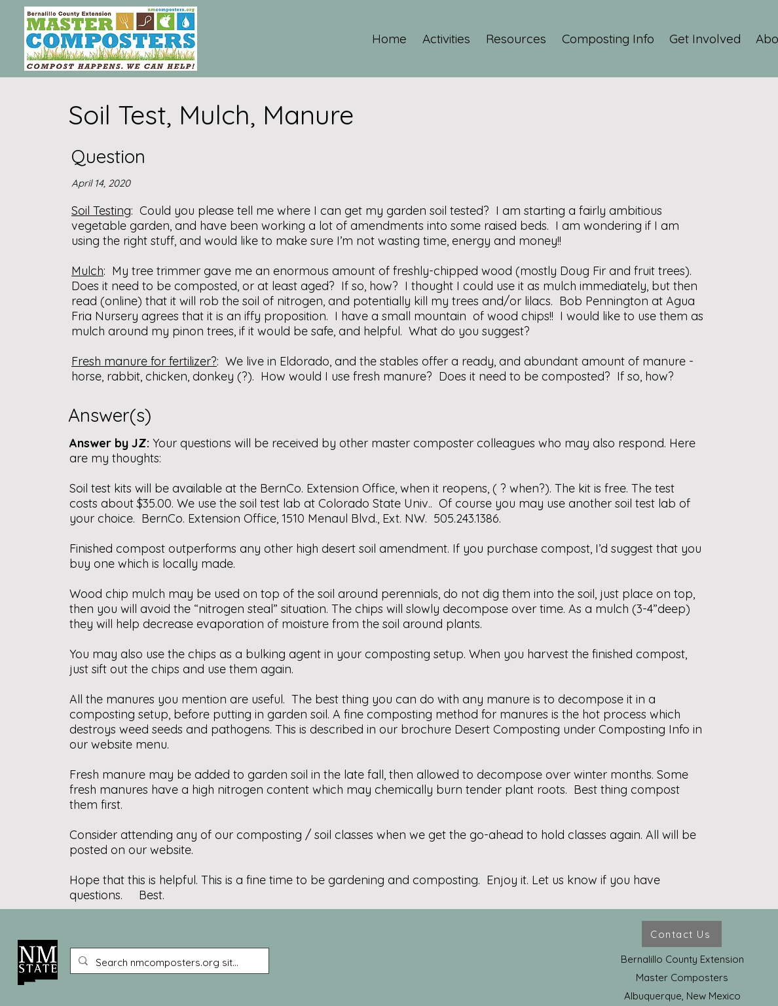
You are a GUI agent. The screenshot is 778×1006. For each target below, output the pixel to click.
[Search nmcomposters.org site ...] (168, 962)
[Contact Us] (682, 934)
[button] (447, 38)
